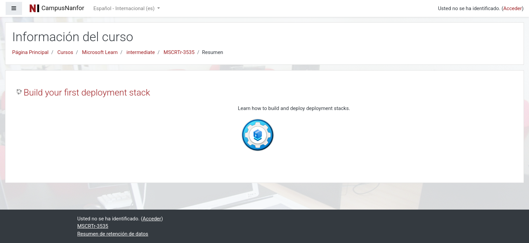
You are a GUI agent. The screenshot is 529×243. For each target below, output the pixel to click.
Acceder (512, 8)
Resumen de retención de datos (112, 234)
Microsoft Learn (100, 52)
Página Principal (30, 52)
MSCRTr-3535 (179, 52)
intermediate (141, 52)
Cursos (65, 52)
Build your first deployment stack (87, 92)
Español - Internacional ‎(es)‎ (124, 8)
